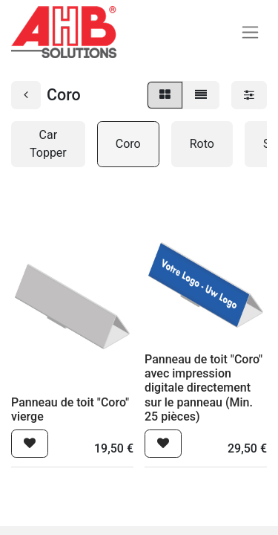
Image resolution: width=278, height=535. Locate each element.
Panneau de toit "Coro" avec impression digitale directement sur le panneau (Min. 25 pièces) (203, 388)
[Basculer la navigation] (250, 32)
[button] (29, 443)
